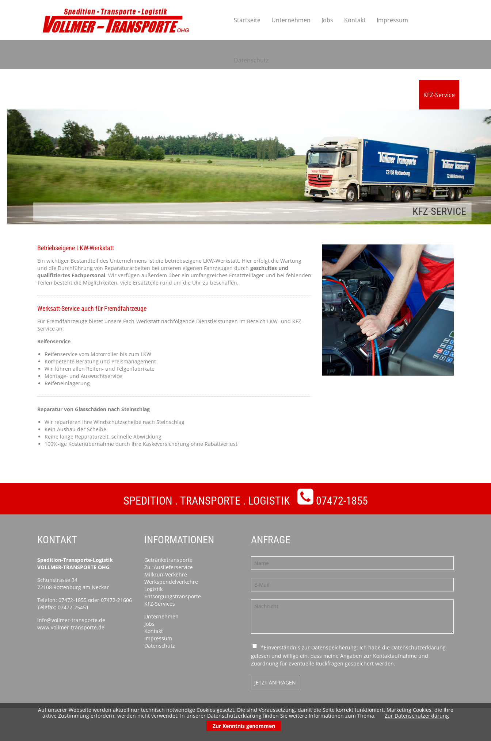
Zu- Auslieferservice (168, 567)
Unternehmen (291, 20)
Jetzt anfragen (275, 682)
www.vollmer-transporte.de (70, 627)
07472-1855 (342, 500)
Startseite (247, 20)
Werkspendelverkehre (171, 581)
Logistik (153, 589)
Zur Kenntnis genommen (244, 725)
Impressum (392, 20)
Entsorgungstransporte (172, 596)
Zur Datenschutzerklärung (417, 715)
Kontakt (355, 20)
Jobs (327, 20)
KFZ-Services (159, 603)
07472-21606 (116, 600)
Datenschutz (251, 60)
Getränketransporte (168, 559)
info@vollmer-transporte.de (71, 620)
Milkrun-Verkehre (165, 574)
